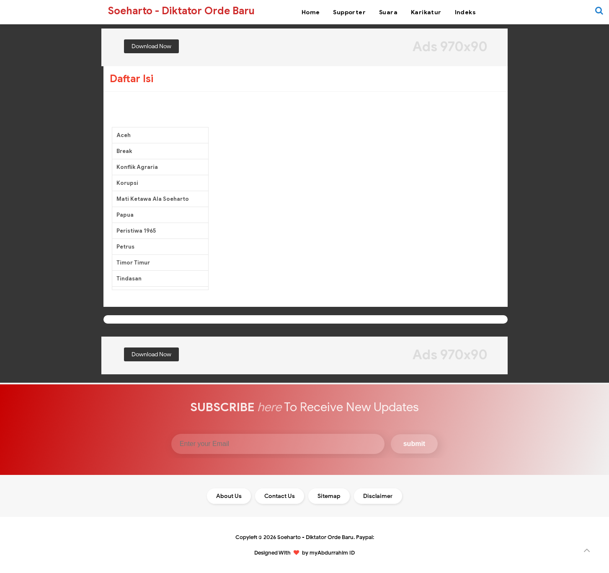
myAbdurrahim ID (332, 552)
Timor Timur (133, 262)
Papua (125, 214)
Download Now (151, 46)
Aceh (123, 135)
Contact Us (279, 496)
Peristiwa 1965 (136, 230)
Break (124, 151)
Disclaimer (378, 496)
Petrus (125, 246)
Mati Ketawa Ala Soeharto (152, 198)
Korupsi (127, 183)
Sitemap (329, 496)
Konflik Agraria (137, 167)
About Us (229, 496)
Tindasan (129, 278)
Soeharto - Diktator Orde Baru (315, 537)
